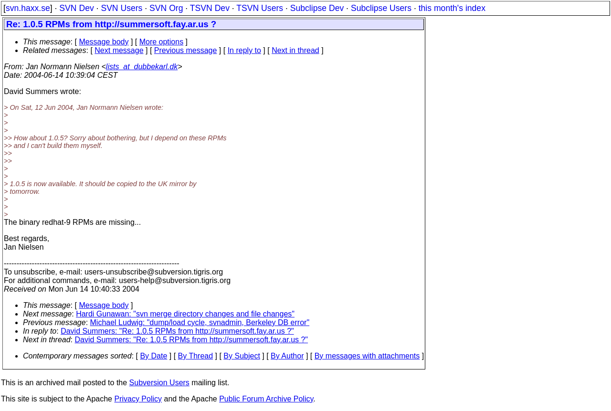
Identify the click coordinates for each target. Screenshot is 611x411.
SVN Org (166, 8)
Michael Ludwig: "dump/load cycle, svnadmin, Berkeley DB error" (200, 322)
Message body (103, 42)
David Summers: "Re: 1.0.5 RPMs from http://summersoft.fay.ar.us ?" (177, 331)
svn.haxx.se (28, 8)
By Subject (241, 356)
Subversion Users (159, 383)
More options (161, 42)
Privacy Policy (138, 399)
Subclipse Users (381, 8)
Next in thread (295, 50)
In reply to (244, 50)
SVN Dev (76, 8)
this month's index (452, 8)
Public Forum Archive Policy (266, 399)
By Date (153, 356)
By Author (287, 356)
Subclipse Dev (317, 8)
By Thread (195, 356)
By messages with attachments (367, 356)
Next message (119, 50)
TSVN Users (259, 8)
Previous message (185, 50)
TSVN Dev (210, 8)
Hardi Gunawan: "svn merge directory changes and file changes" (185, 314)
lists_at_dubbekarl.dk (142, 67)
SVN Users (121, 8)
